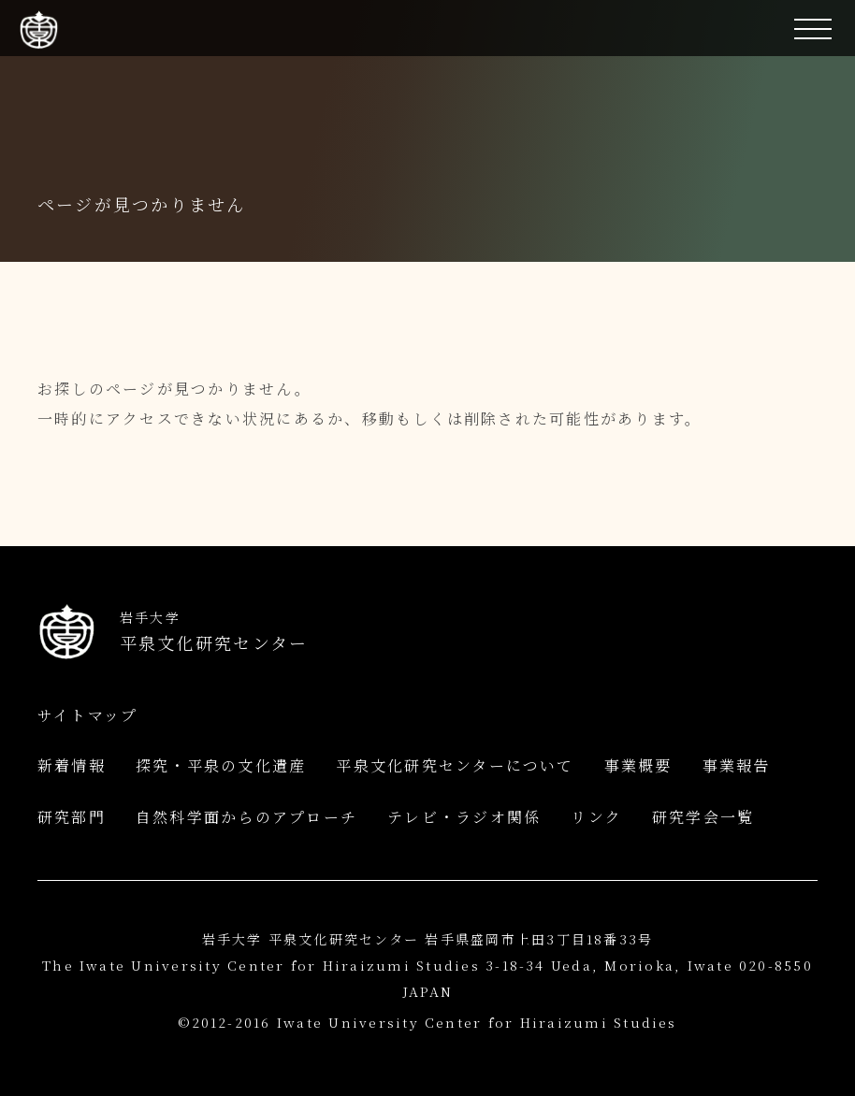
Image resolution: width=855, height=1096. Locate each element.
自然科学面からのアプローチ (246, 817)
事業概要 (638, 765)
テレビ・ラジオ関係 (464, 817)
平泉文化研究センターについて (454, 765)
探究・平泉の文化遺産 (221, 765)
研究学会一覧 (703, 817)
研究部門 (71, 817)
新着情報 (71, 765)
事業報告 (737, 765)
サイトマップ (87, 715)
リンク (596, 817)
